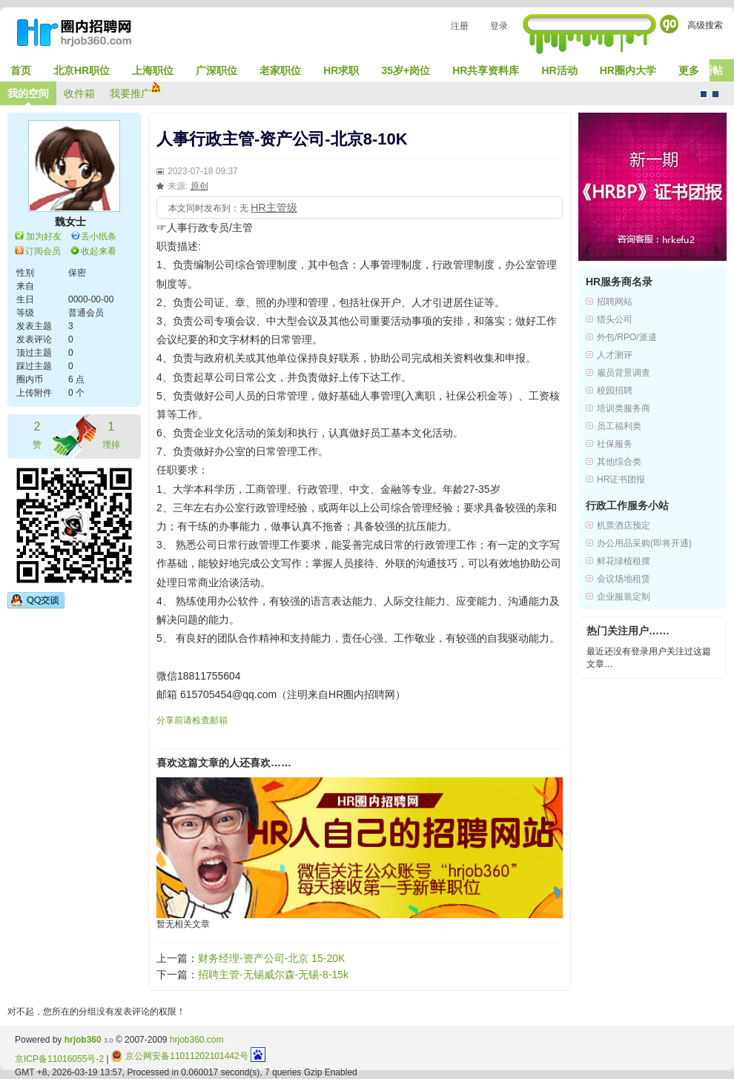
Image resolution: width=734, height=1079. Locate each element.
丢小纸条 (98, 236)
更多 (688, 70)
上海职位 (152, 70)
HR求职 (341, 70)
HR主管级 (274, 207)
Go (669, 24)
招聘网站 (614, 301)
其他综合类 (619, 461)
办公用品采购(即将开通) (644, 543)
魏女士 (70, 222)
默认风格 (703, 94)
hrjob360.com (197, 1040)
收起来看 (98, 251)
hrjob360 (83, 1040)
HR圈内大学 (628, 70)
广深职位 (216, 70)
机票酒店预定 (623, 525)
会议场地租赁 (623, 579)
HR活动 (559, 70)
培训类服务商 (623, 408)
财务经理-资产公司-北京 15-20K (271, 958)
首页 (20, 70)
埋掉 (111, 434)
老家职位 (280, 70)
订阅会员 (43, 251)
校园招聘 (614, 390)
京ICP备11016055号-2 (59, 1059)
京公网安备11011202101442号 (179, 1056)
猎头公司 (614, 319)
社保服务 (614, 444)
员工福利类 (619, 426)
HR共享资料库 (485, 70)
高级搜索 (705, 25)
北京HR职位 (81, 70)
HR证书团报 (621, 479)
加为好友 (44, 236)
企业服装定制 (623, 596)
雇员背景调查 (623, 373)
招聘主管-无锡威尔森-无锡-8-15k (273, 974)
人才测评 (614, 355)
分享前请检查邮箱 (192, 720)
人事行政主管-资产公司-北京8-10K (282, 139)
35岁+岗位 (405, 70)
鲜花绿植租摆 (623, 561)
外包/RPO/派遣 (627, 337)
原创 (199, 186)
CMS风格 (715, 94)
